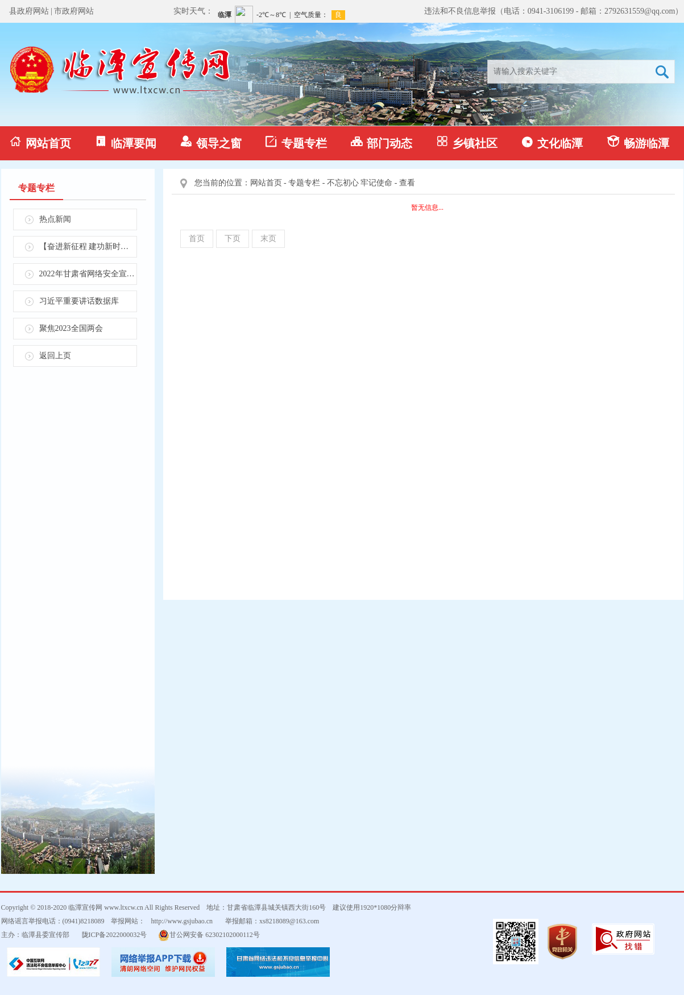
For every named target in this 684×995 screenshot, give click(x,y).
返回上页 (55, 355)
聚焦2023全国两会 (71, 328)
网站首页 (40, 142)
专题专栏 (296, 142)
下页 (233, 238)
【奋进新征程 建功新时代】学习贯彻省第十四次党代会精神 (88, 246)
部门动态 (381, 142)
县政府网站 (29, 11)
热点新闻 (55, 219)
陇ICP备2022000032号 (114, 935)
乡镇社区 (467, 142)
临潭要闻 (125, 142)
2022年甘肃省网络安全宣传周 (88, 274)
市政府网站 (74, 11)
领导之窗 (211, 142)
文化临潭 (552, 142)
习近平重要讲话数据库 (79, 301)
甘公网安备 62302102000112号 (209, 935)
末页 (268, 238)
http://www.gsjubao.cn (182, 921)
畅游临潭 (638, 142)
